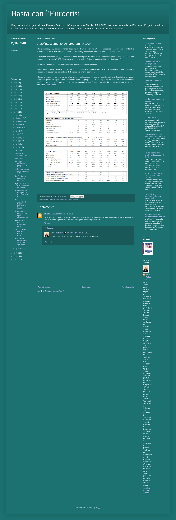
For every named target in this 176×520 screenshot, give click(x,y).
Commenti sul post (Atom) (54, 291)
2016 (16, 115)
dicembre (19, 118)
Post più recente (44, 287)
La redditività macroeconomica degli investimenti (153, 196)
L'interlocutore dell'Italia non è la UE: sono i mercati (155, 135)
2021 (16, 99)
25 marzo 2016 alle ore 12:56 (78, 233)
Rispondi (47, 223)
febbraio (19, 150)
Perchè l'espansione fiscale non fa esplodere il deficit (154, 155)
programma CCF (92, 49)
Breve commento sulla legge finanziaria (153, 44)
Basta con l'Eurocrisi (45, 13)
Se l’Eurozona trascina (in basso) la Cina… (20, 233)
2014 (16, 256)
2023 (16, 92)
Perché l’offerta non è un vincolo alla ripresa (20, 223)
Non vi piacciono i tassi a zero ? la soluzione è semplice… (154, 176)
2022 (16, 96)
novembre (20, 121)
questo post (20, 28)
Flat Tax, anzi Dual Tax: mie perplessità (153, 63)
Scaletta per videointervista (21, 154)
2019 (16, 105)
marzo (18, 147)
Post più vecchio (128, 287)
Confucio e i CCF (151, 118)
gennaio (19, 249)
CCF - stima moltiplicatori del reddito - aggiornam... (21, 242)
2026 (16, 83)
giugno (18, 137)
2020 (16, 102)
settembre (20, 128)
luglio (18, 134)
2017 (16, 112)
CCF (46, 200)
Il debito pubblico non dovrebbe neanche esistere (155, 216)
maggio (19, 141)
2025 (16, 86)
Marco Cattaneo (73, 200)
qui (61, 28)
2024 (16, 89)
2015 (16, 253)
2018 (16, 109)
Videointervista (20, 159)
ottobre (18, 124)
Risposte (50, 228)
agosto (18, 131)
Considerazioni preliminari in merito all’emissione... (21, 214)
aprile (18, 144)
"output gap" (51, 85)
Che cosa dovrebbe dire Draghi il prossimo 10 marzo (21, 204)
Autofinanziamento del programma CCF (22, 171)
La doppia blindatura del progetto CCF (21, 164)
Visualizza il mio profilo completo (147, 490)
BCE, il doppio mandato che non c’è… (21, 178)
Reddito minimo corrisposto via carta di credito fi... (21, 194)
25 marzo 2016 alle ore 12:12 (62, 214)
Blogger (98, 508)
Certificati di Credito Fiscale (58, 200)
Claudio (47, 214)
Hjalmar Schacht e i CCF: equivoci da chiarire (22, 186)
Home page (86, 287)
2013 (16, 259)
